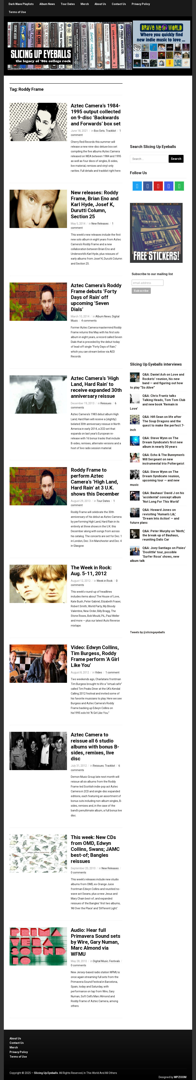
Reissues (105, 403)
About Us (100, 4)
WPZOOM (180, 1077)
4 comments (89, 320)
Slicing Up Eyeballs (46, 1072)
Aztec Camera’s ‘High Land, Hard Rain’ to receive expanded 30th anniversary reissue (96, 387)
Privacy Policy (141, 4)
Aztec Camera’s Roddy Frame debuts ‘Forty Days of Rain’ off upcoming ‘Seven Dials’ (96, 297)
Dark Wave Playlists (21, 4)
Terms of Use (17, 12)
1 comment (112, 672)
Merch (85, 4)
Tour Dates (68, 4)
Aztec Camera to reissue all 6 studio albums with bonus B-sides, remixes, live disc (95, 746)
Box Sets (99, 130)
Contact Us (119, 4)
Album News (47, 4)
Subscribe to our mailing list (152, 274)
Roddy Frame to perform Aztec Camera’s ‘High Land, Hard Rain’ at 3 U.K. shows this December (95, 482)
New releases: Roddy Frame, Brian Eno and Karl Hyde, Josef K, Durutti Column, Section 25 (94, 204)
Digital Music (100, 961)
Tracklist (111, 130)
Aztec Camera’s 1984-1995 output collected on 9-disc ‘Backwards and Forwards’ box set (96, 115)
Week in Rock (105, 580)
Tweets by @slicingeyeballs (147, 632)
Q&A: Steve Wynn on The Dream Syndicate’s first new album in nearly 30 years (162, 442)
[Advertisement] (158, 105)
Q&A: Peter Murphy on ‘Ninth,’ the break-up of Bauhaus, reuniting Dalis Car (163, 535)
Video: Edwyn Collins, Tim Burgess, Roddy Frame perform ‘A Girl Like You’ (95, 656)
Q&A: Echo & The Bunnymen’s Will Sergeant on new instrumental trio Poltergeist (163, 459)
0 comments (78, 872)
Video (98, 672)
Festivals (114, 961)
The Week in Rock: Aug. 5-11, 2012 (91, 570)
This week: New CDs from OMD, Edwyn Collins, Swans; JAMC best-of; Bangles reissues (95, 849)
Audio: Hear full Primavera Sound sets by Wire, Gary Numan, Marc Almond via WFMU (95, 942)
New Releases (100, 223)
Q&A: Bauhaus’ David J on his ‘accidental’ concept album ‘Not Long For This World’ (163, 497)
